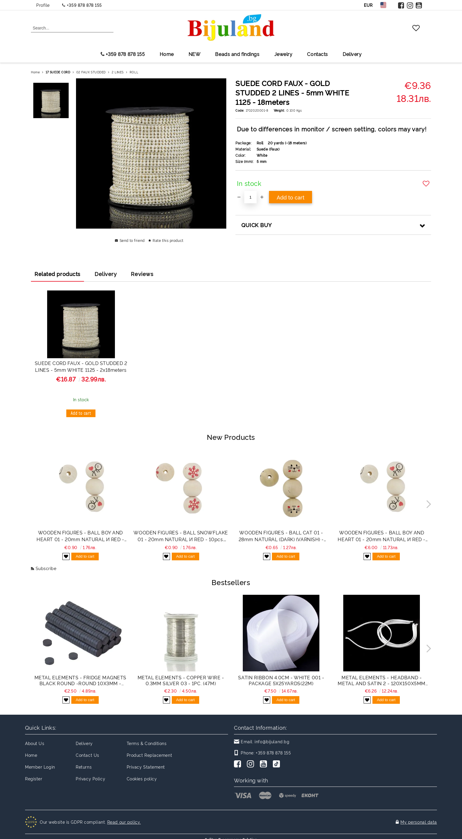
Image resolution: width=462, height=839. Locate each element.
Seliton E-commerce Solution (231, 833)
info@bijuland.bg (272, 741)
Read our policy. (124, 819)
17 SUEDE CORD (58, 72)
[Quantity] (250, 197)
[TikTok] (277, 764)
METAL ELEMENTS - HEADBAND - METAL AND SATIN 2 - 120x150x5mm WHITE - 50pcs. (381, 680)
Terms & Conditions (147, 743)
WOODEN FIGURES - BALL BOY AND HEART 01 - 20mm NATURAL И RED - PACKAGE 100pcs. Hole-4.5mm (381, 536)
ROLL (134, 72)
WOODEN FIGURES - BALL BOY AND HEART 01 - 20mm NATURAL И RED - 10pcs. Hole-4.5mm (80, 536)
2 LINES (118, 72)
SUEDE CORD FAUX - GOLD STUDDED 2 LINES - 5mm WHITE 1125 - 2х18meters (81, 366)
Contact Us (87, 755)
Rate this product (168, 240)
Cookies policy (142, 778)
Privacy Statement (146, 766)
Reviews (142, 273)
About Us (34, 743)
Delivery (352, 54)
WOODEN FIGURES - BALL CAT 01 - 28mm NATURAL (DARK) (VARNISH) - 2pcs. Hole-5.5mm (281, 536)
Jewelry (283, 54)
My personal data (418, 819)
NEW (195, 54)
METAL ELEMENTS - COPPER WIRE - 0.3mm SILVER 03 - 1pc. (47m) (181, 680)
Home (167, 54)
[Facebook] (238, 764)
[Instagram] (251, 764)
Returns (84, 766)
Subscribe (46, 568)
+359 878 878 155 (84, 5)
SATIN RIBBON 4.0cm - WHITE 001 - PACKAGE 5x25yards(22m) (281, 680)
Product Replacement (149, 755)
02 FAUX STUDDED (91, 72)
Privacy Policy (90, 778)
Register (33, 778)
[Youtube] (264, 764)
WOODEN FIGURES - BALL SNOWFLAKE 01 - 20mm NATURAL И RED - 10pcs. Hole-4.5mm (180, 536)
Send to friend (132, 240)
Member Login (40, 766)
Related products (57, 273)
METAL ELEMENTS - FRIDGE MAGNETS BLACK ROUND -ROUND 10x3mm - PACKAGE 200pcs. (80, 680)
